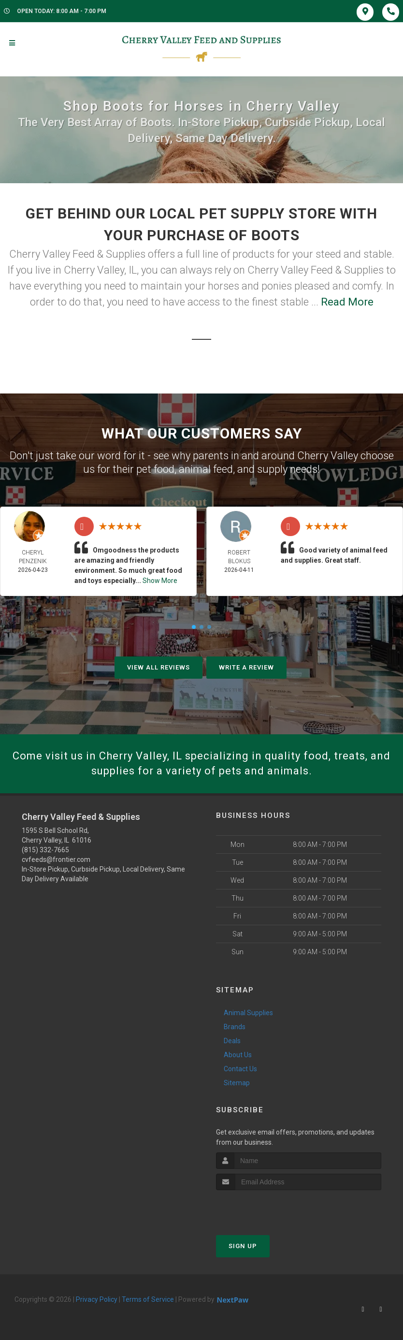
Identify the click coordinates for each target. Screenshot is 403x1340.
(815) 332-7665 (45, 850)
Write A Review (246, 667)
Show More (160, 580)
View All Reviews (158, 667)
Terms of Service (148, 1299)
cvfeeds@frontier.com (56, 859)
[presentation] (267, 1208)
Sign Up (243, 1246)
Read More (347, 302)
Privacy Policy (96, 1299)
